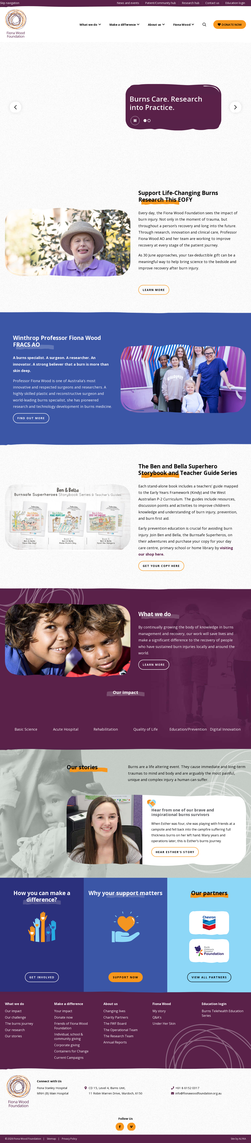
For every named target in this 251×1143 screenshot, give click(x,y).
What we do (92, 24)
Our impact (13, 1011)
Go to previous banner (15, 107)
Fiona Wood (182, 24)
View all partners (209, 977)
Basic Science (26, 729)
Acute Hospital (65, 729)
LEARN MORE (154, 664)
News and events (128, 3)
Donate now (230, 24)
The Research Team (118, 1036)
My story (159, 1011)
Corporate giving (67, 1045)
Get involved (41, 977)
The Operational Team (120, 1030)
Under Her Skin (164, 1023)
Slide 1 (146, 121)
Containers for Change (71, 1051)
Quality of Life (145, 729)
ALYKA (242, 1138)
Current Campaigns (69, 1057)
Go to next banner (235, 107)
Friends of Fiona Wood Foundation (71, 1025)
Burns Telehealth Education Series (222, 1013)
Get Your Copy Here (163, 567)
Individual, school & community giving (68, 1036)
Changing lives (114, 1011)
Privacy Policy (69, 1138)
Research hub (190, 3)
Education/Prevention (188, 729)
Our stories (13, 1036)
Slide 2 (150, 121)
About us (156, 24)
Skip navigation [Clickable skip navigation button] (9, 3)
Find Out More (33, 419)
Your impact (63, 1011)
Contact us (212, 3)
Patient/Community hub (160, 3)
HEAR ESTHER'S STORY (175, 852)
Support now (125, 977)
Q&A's (157, 1017)
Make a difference (125, 24)
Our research (15, 1030)
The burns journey (19, 1023)
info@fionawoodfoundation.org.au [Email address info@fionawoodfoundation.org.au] (198, 1093)
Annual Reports (115, 1042)
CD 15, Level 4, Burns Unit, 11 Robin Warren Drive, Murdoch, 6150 (115, 1090)
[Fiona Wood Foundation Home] (16, 24)
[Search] (204, 24)
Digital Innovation (225, 729)
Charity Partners (115, 1017)
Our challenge (15, 1017)
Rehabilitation (106, 729)
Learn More (156, 291)
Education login (235, 3)
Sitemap (51, 1138)
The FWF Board (114, 1023)
